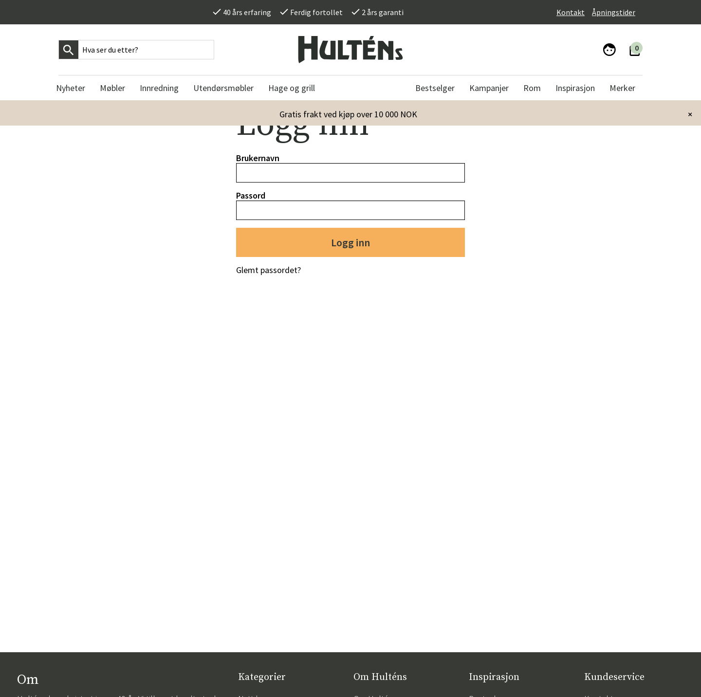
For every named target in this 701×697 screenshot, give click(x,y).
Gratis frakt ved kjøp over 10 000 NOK (348, 114)
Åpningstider (613, 12)
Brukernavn (257, 158)
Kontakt (570, 12)
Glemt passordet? (268, 269)
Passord (250, 195)
